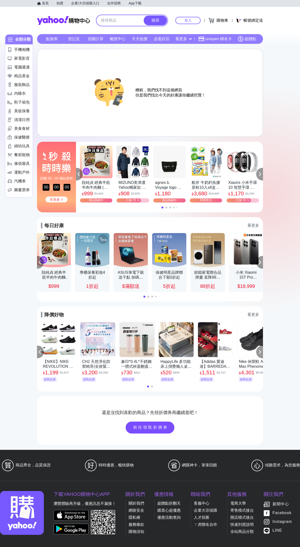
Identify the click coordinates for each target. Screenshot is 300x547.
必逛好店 (161, 39)
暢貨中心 (117, 39)
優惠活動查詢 (169, 517)
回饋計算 (95, 39)
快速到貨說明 (242, 524)
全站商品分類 (242, 531)
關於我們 (136, 503)
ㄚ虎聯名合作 (205, 524)
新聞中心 (280, 504)
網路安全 (136, 510)
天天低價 (139, 39)
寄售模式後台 (242, 510)
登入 (188, 20)
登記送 (74, 39)
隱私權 (134, 517)
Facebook (281, 513)
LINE (277, 530)
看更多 (183, 39)
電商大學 (238, 503)
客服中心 (201, 503)
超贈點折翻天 (169, 503)
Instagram (282, 522)
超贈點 (247, 39)
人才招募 (201, 517)
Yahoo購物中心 (63, 20)
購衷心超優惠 (169, 510)
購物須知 (136, 531)
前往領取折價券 (150, 427)
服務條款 (136, 524)
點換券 (52, 39)
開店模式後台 (242, 517)
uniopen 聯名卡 (215, 39)
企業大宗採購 (205, 510)
